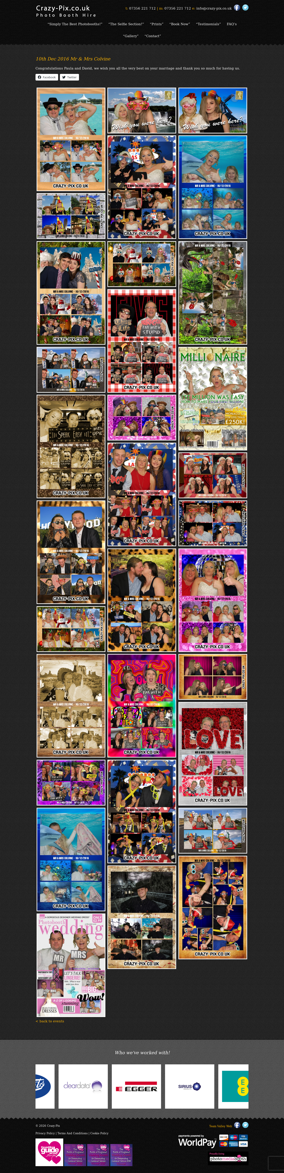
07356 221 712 (142, 8)
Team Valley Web (220, 1126)
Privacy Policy (45, 1133)
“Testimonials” (208, 23)
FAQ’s (232, 23)
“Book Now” (179, 23)
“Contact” (152, 35)
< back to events (50, 1020)
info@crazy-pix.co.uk (214, 8)
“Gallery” (131, 35)
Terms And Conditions (72, 1133)
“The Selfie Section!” (126, 23)
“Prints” (157, 23)
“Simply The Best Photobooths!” (75, 23)
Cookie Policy (99, 1133)
